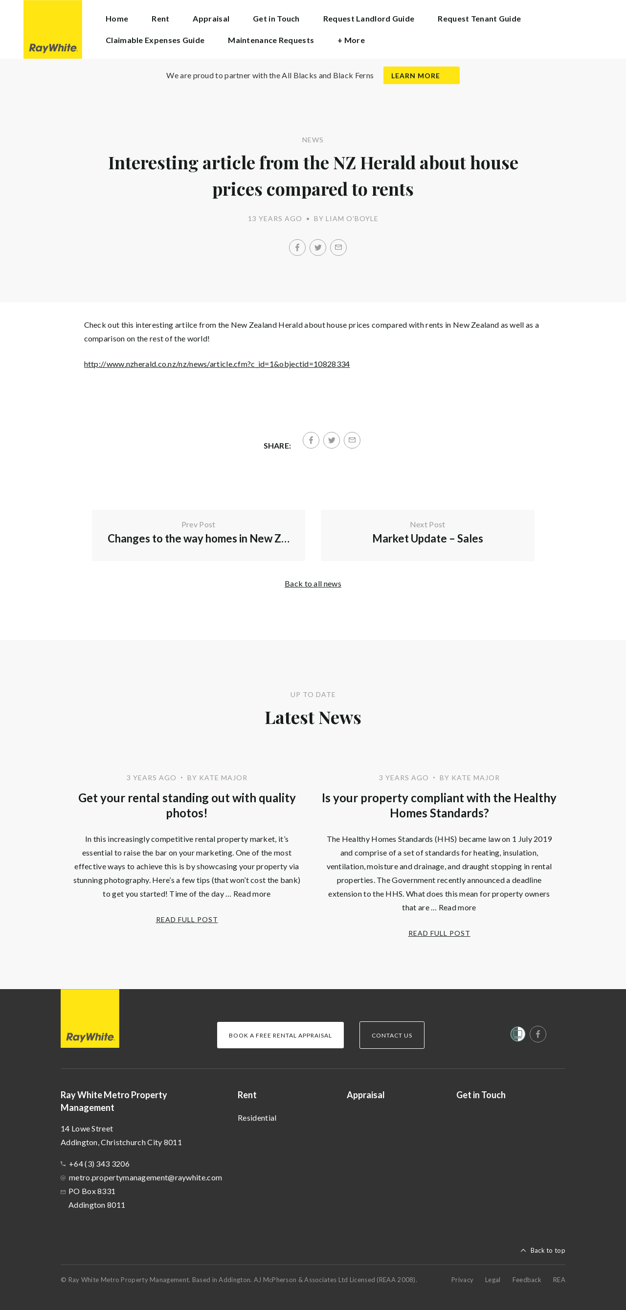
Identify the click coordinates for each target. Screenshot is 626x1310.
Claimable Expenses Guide (155, 40)
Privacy (462, 1280)
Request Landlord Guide (369, 18)
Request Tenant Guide (479, 18)
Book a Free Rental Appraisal (280, 1035)
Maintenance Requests (271, 40)
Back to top (548, 1250)
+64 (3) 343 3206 (99, 1163)
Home (117, 18)
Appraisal (211, 18)
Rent (247, 1094)
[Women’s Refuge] (518, 1036)
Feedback (527, 1280)
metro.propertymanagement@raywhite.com (145, 1177)
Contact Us (392, 1035)
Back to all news (313, 583)
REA (559, 1280)
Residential (257, 1117)
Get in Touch (276, 18)
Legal (493, 1280)
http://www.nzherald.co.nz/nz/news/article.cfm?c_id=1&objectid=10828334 (217, 363)
